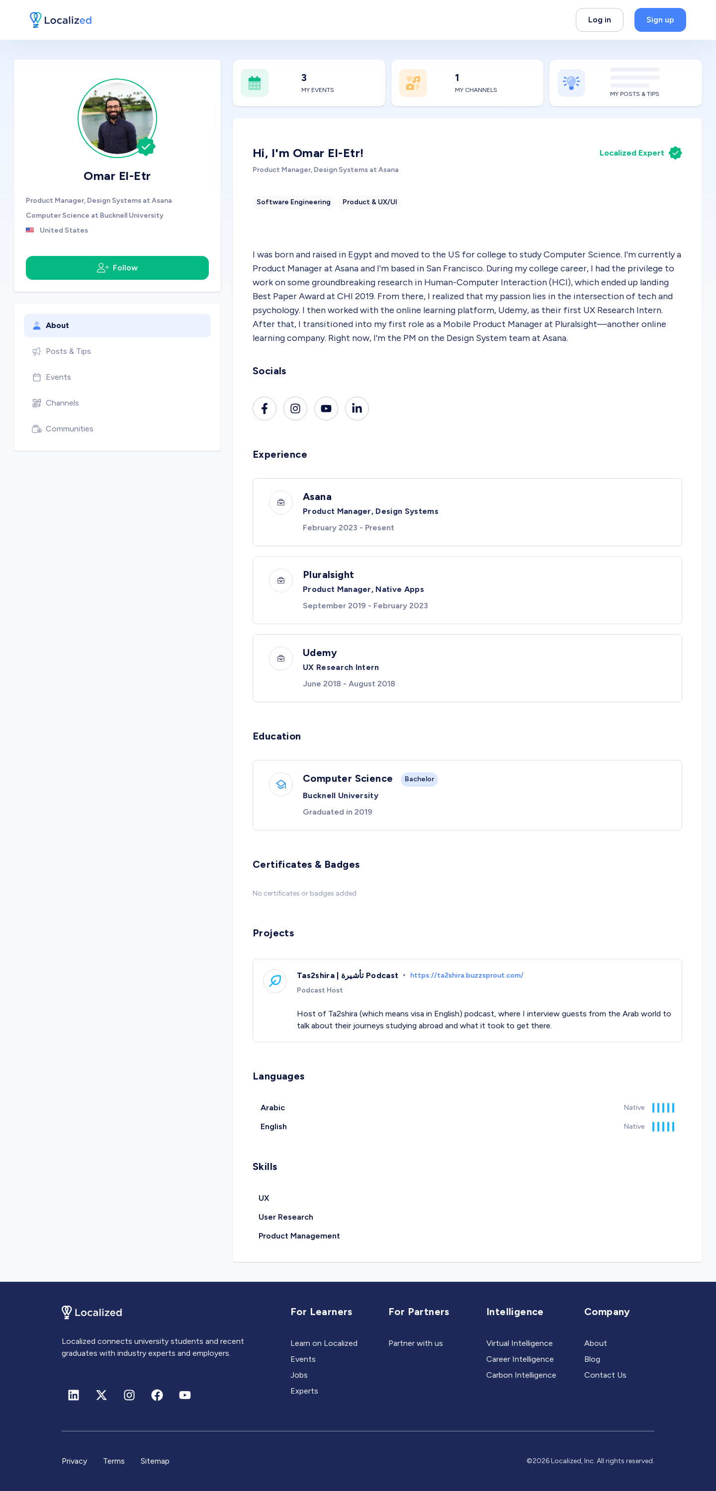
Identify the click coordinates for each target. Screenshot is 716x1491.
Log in (599, 19)
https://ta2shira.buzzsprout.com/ (467, 975)
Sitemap (155, 1461)
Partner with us (415, 1343)
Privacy (74, 1461)
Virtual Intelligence (519, 1343)
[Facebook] (264, 408)
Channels (55, 403)
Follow (117, 268)
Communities (62, 429)
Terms (114, 1461)
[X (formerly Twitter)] (101, 1395)
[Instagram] (295, 408)
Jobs (299, 1375)
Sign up (660, 19)
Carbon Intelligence (521, 1375)
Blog (592, 1359)
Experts (304, 1391)
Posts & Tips (61, 351)
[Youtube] (326, 408)
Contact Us (605, 1375)
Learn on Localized (324, 1343)
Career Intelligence (520, 1359)
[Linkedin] (357, 408)
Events (51, 377)
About (50, 326)
